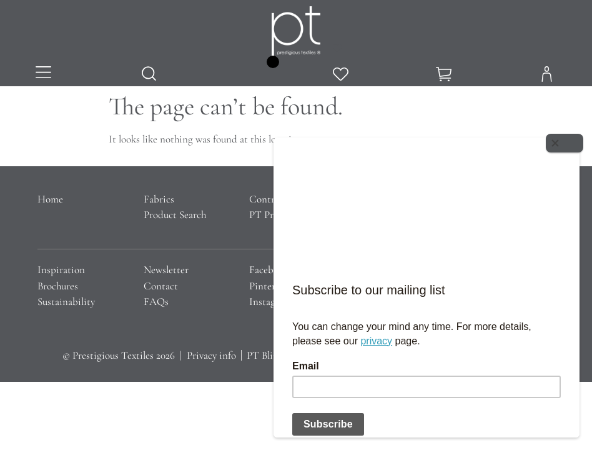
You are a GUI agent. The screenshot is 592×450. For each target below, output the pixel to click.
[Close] (567, 140)
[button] (44, 74)
